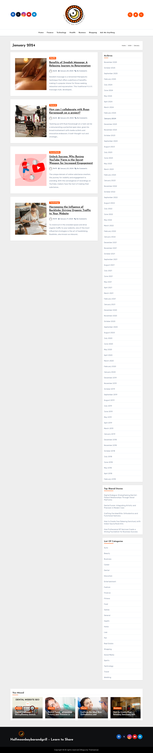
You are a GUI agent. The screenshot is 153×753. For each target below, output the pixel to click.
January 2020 (110, 372)
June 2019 (108, 412)
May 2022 (108, 220)
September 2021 (110, 259)
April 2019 (108, 423)
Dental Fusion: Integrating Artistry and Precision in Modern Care (60, 714)
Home (41, 32)
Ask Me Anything (107, 32)
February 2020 (110, 366)
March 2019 (108, 428)
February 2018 (110, 479)
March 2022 (109, 226)
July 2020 (108, 338)
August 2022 (109, 203)
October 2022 (109, 192)
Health (72, 32)
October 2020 (109, 321)
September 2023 (111, 141)
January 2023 (109, 181)
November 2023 (110, 130)
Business (82, 32)
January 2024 (110, 119)
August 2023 (109, 147)
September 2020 (111, 327)
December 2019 (110, 378)
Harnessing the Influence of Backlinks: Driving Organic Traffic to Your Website (70, 210)
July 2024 (108, 85)
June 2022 (108, 214)
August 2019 (109, 400)
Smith (53, 71)
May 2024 (108, 96)
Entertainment (110, 582)
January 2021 (109, 304)
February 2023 (110, 175)
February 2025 (110, 79)
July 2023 (108, 152)
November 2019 (110, 383)
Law (105, 632)
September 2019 (110, 395)
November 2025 (110, 62)
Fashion (107, 587)
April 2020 (108, 355)
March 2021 (108, 293)
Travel (106, 672)
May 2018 (108, 468)
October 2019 (109, 389)
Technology (61, 32)
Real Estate (108, 644)
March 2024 (109, 107)
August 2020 (109, 333)
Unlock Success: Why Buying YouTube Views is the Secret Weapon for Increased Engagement (71, 160)
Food (106, 604)
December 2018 (110, 440)
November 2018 (110, 445)
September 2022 (111, 197)
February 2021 (110, 299)
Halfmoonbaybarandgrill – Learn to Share (41, 739)
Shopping (93, 32)
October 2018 (109, 451)
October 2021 (109, 254)
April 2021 (108, 288)
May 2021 (108, 282)
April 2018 (108, 473)
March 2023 (109, 169)
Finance (50, 32)
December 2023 (110, 124)
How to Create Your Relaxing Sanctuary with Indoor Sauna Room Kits (124, 714)
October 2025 (109, 68)
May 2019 (108, 417)
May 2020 (108, 350)
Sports (106, 660)
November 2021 (110, 248)
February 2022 (110, 231)
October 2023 (109, 135)
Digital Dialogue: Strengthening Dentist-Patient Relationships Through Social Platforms (120, 497)
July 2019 (108, 406)
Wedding (107, 677)
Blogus (83, 750)
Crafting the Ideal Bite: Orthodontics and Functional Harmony (91, 714)
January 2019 (109, 434)
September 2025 (111, 73)
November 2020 (110, 316)
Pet (105, 638)
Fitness (107, 598)
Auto (106, 548)
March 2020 (109, 361)
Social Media (55, 152)
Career (106, 565)
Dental (106, 570)
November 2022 (110, 186)
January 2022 (110, 237)
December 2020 (110, 310)
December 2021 (110, 243)
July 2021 (108, 271)
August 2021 (109, 265)
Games (107, 610)
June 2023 (108, 158)
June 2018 (108, 462)
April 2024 (108, 102)
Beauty (107, 553)
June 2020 (108, 344)
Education (108, 576)
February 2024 (110, 113)
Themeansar (93, 750)
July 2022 (108, 209)
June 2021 (108, 276)
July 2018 (108, 457)
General (53, 105)
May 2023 (108, 164)
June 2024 (108, 90)
